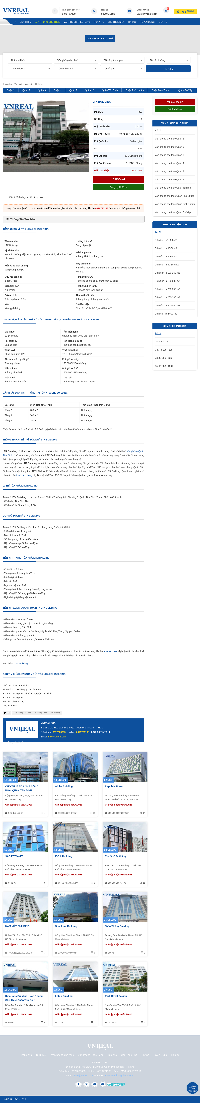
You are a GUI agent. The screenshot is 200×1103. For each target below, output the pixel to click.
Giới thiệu (25, 22)
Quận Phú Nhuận (135, 90)
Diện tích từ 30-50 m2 (166, 248)
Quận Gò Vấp (185, 90)
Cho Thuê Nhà (116, 22)
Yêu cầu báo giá (174, 102)
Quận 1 (10, 90)
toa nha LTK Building (33, 713)
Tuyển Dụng (147, 22)
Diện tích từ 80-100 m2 (167, 264)
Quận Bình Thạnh (161, 90)
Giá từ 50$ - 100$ (164, 366)
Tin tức (132, 22)
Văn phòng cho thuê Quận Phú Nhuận (175, 196)
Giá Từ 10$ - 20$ (164, 349)
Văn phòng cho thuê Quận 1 (169, 138)
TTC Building (21, 663)
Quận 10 (89, 90)
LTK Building (18, 713)
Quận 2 (26, 90)
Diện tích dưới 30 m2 (166, 240)
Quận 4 (57, 90)
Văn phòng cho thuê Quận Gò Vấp (173, 212)
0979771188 (108, 13)
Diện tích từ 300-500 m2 (167, 305)
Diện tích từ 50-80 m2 (166, 256)
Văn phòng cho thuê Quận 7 (169, 171)
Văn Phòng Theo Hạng (77, 22)
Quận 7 (73, 90)
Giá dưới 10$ (162, 341)
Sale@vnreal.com (147, 13)
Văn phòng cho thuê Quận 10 (170, 179)
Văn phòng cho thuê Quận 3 (169, 155)
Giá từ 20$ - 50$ (163, 358)
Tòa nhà (99, 22)
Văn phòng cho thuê (47, 22)
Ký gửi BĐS (188, 10)
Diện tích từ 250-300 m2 (167, 297)
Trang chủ (9, 22)
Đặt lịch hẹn (175, 109)
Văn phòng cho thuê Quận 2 (169, 146)
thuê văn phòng (24, 475)
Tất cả (158, 130)
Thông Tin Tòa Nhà (23, 219)
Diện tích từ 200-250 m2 (167, 289)
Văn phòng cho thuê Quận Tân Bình (173, 187)
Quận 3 (42, 90)
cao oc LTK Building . (52, 713)
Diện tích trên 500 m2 (166, 313)
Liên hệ (163, 22)
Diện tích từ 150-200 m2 (167, 281)
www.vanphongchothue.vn (119, 1075)
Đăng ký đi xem (118, 187)
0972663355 (59, 732)
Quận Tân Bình (110, 90)
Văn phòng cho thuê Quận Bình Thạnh (175, 204)
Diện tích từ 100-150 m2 (167, 272)
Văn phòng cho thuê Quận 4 (169, 163)
